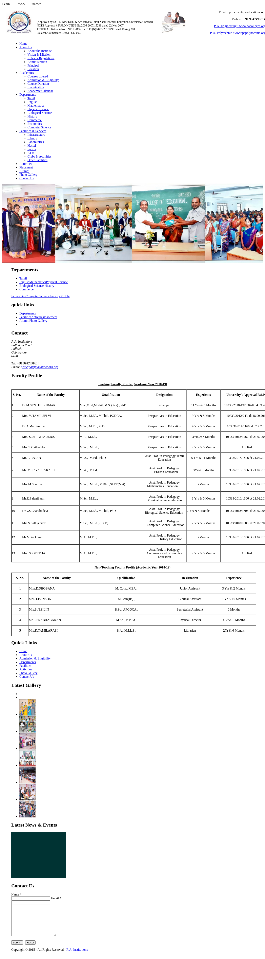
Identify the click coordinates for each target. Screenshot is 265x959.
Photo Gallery (28, 174)
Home (23, 43)
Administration (37, 62)
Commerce (34, 120)
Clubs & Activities (39, 156)
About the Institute (39, 51)
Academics (26, 72)
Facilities (25, 317)
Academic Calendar (40, 91)
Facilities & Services (32, 131)
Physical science (38, 109)
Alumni (24, 171)
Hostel (31, 145)
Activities (25, 163)
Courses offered (37, 76)
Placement (26, 167)
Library (32, 138)
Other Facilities (37, 160)
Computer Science (39, 127)
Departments (27, 94)
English (32, 102)
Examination (35, 87)
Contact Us (26, 178)
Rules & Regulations (40, 58)
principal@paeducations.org (39, 367)
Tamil (31, 98)
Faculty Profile (60, 296)
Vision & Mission (38, 54)
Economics (34, 123)
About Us (25, 47)
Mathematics (35, 105)
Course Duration (38, 83)
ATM (30, 153)
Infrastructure (36, 134)
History (32, 116)
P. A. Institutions (77, 955)
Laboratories (35, 142)
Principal (33, 65)
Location (33, 69)
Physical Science (57, 282)
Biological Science (39, 112)
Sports (31, 149)
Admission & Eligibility (43, 80)
